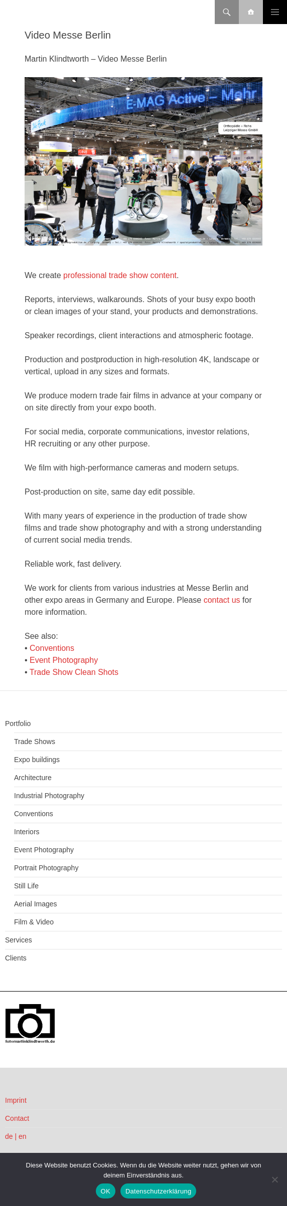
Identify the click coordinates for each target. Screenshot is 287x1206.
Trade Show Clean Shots (74, 672)
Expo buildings (37, 760)
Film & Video (34, 922)
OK (105, 1191)
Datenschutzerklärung (158, 1191)
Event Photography (64, 660)
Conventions (52, 648)
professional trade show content (120, 275)
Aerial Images (35, 904)
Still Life (26, 886)
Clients (16, 958)
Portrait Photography (46, 868)
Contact (17, 1118)
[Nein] (274, 1179)
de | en (16, 1136)
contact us (222, 600)
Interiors (27, 832)
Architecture (33, 778)
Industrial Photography (49, 796)
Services (18, 940)
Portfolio (18, 723)
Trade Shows (34, 742)
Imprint (16, 1100)
